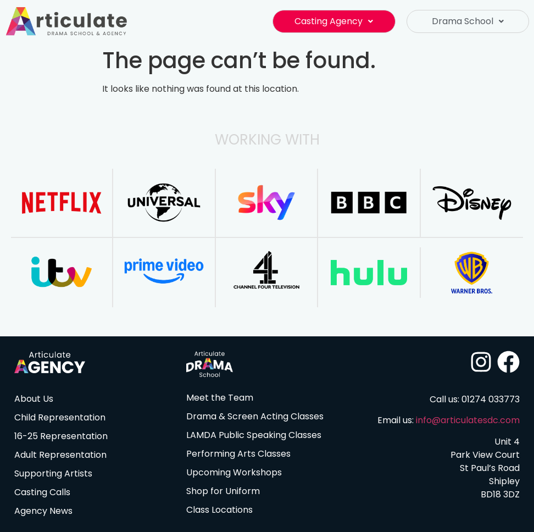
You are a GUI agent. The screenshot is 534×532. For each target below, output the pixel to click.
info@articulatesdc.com (468, 420)
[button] (334, 21)
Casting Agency (333, 21)
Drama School (468, 21)
